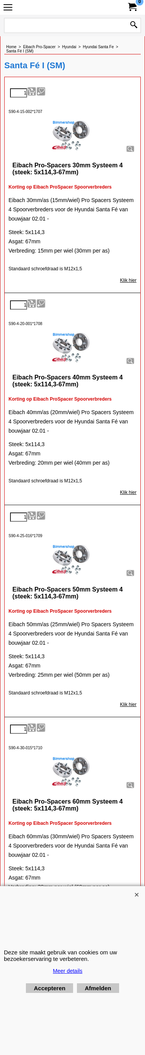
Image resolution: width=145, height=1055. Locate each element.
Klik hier (128, 280)
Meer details (67, 971)
